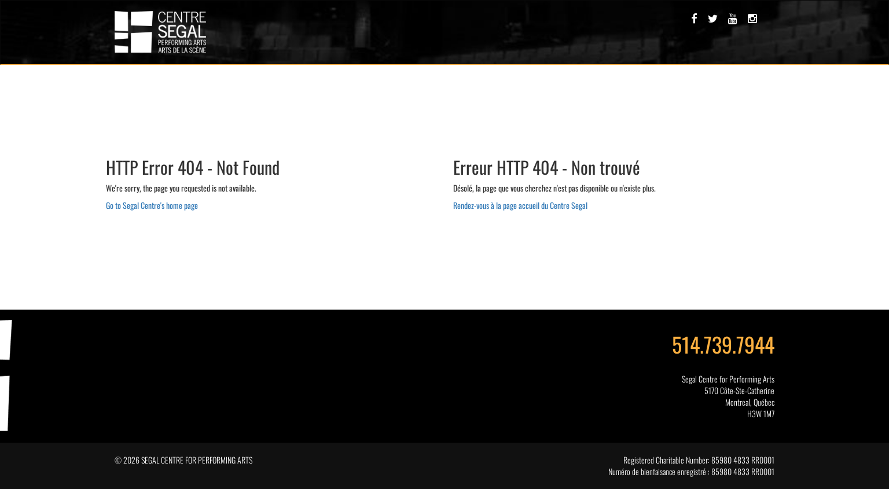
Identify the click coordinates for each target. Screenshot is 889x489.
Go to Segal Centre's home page (152, 205)
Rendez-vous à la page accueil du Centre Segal (520, 205)
